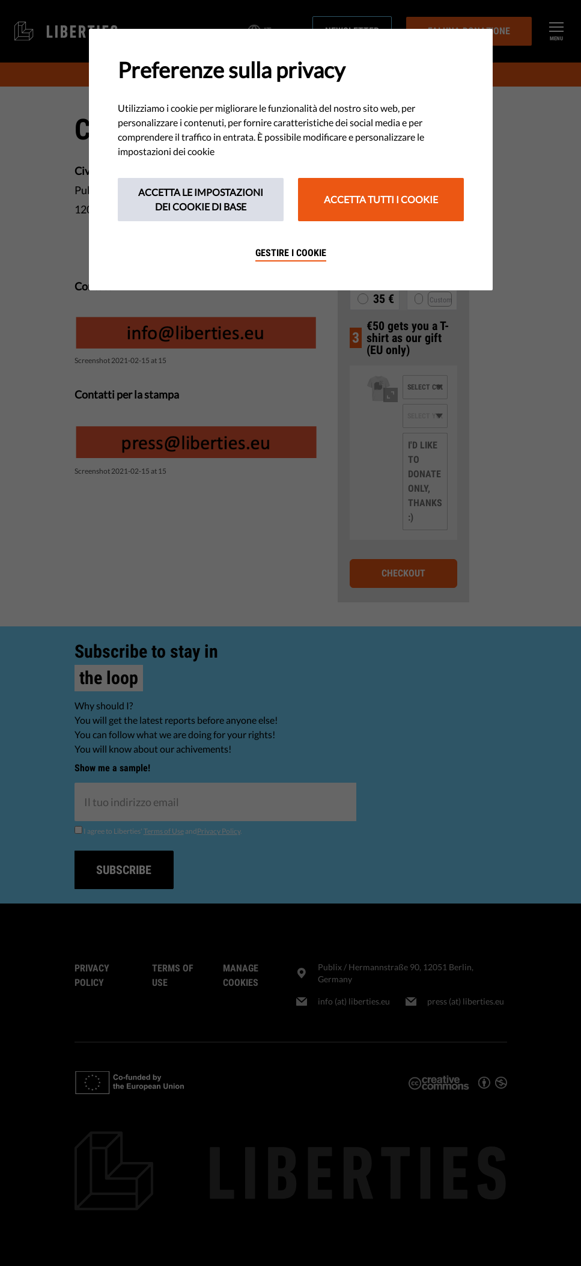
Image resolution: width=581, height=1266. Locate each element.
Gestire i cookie (290, 252)
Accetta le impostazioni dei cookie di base (200, 199)
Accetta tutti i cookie (381, 199)
